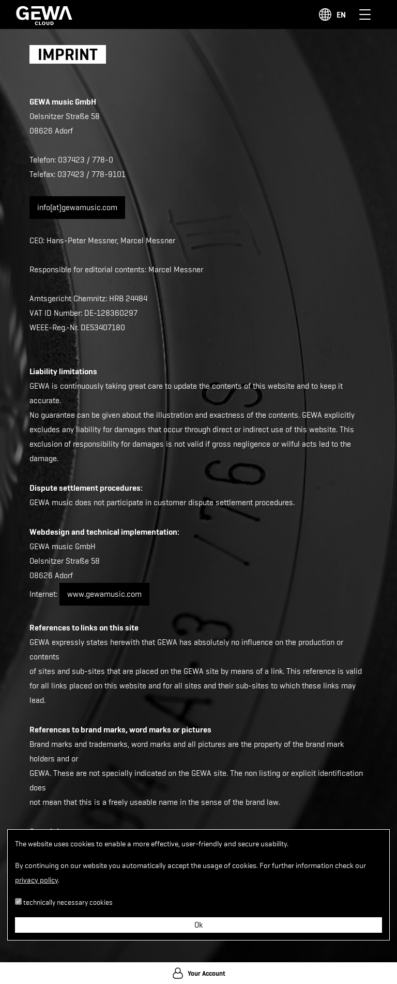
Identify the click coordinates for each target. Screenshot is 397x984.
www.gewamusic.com (104, 594)
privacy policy (36, 880)
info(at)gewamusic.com (77, 207)
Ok (198, 925)
